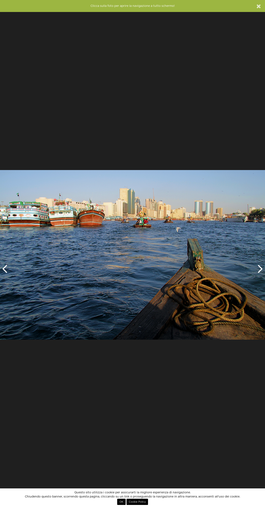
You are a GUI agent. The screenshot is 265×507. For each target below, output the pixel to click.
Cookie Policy (137, 502)
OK (121, 502)
